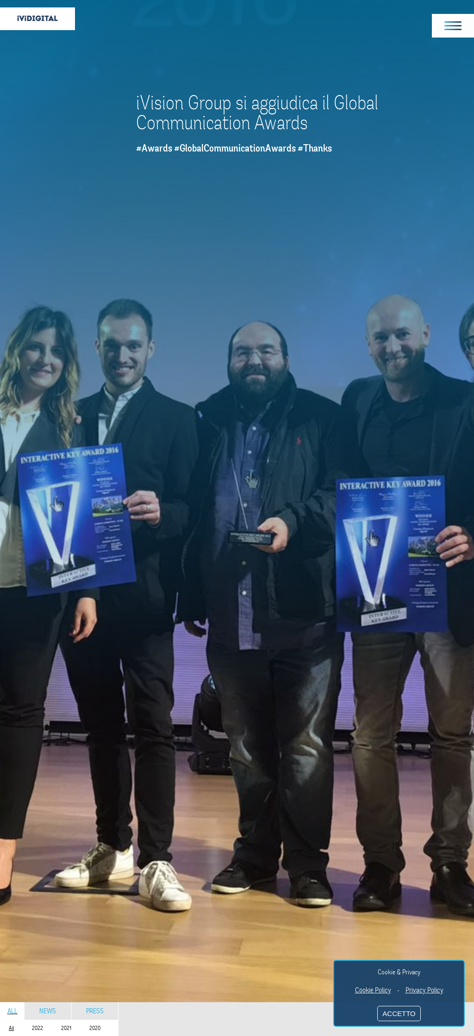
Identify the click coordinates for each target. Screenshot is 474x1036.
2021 (66, 1028)
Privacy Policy (424, 989)
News (47, 1011)
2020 (94, 1028)
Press (95, 1011)
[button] (453, 26)
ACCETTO (398, 1013)
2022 (37, 1028)
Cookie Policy (373, 989)
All (12, 1011)
